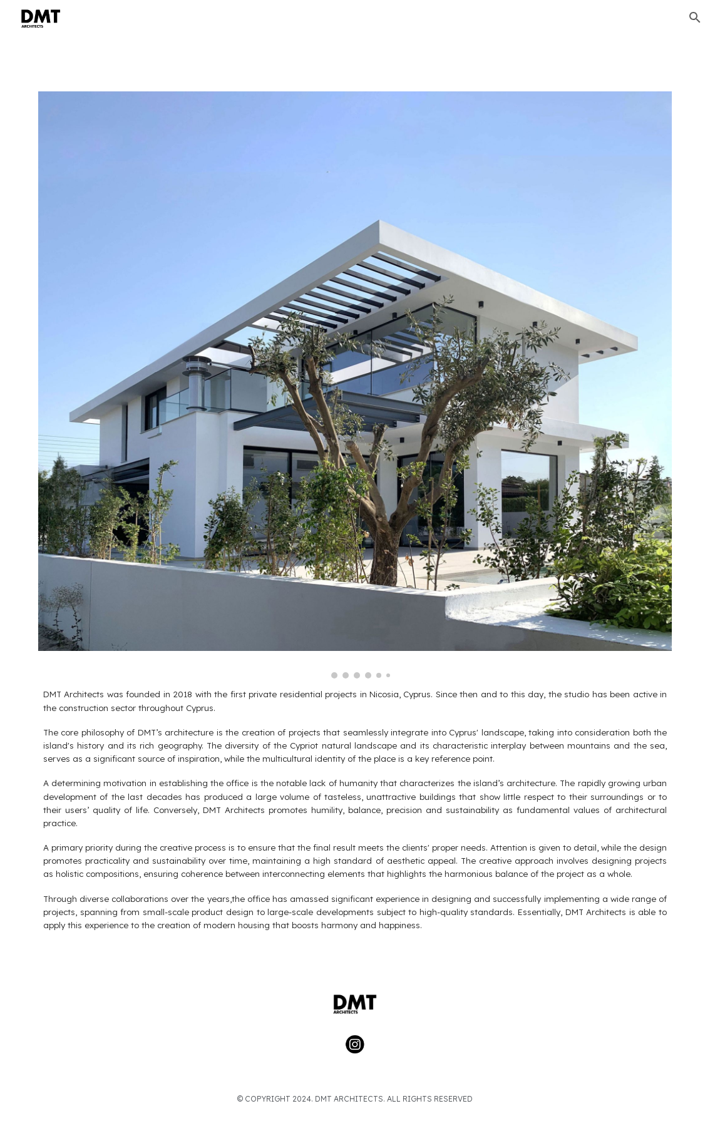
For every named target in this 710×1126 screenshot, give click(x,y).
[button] (695, 18)
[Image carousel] (355, 384)
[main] (355, 820)
